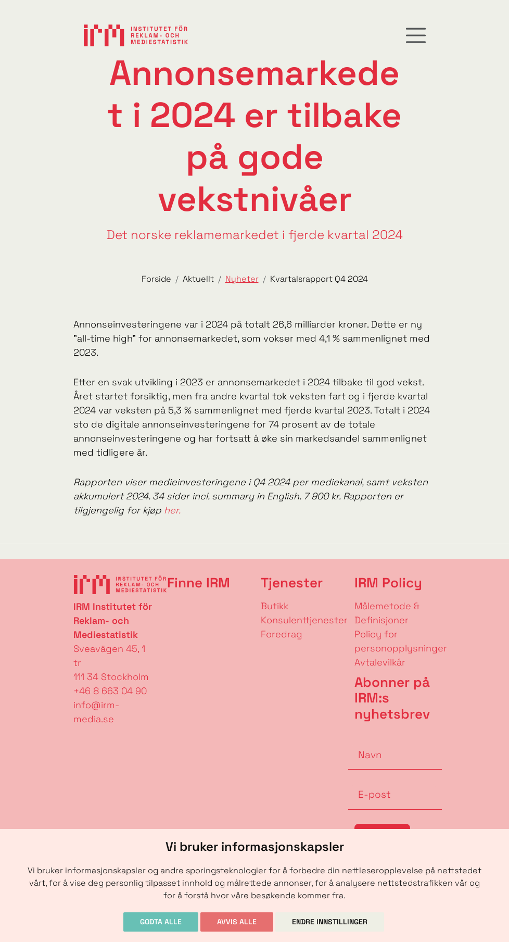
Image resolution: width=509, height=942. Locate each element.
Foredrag (281, 634)
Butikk (274, 606)
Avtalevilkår (379, 662)
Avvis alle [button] (237, 921)
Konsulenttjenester (304, 620)
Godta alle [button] (161, 921)
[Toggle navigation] (416, 35)
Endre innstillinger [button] (329, 921)
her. (171, 510)
